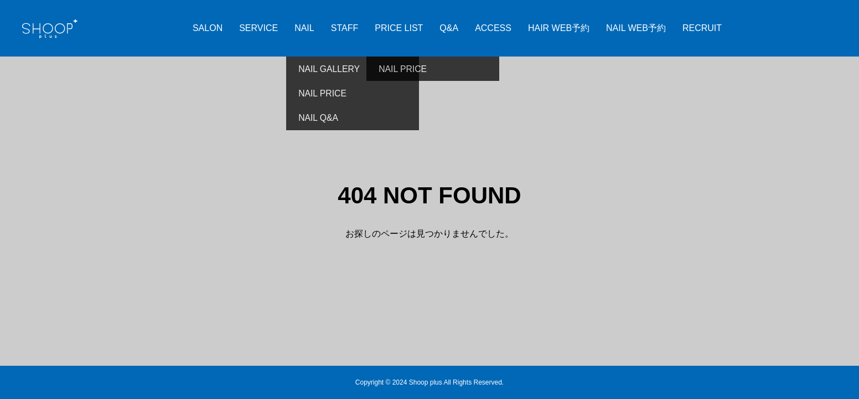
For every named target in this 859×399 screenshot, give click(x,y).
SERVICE (258, 28)
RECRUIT (702, 28)
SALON (207, 28)
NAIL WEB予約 (636, 28)
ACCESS (493, 28)
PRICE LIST (399, 28)
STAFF (344, 28)
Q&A (448, 28)
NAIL (304, 28)
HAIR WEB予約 (558, 28)
